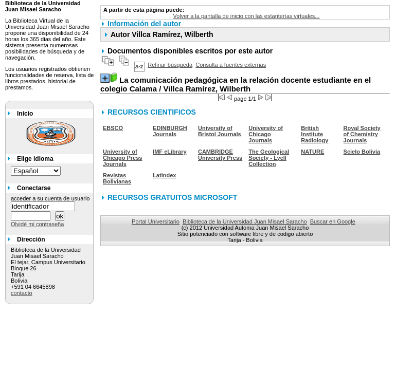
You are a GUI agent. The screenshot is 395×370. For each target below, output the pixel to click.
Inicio (25, 113)
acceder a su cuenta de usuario (50, 198)
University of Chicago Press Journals (122, 158)
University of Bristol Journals (219, 131)
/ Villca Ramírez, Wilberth (235, 84)
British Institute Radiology (314, 134)
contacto (21, 293)
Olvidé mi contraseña (37, 224)
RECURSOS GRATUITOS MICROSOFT (172, 197)
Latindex (164, 175)
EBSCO (113, 128)
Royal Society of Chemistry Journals (362, 134)
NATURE (312, 152)
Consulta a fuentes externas (230, 65)
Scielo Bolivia (362, 152)
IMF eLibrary (169, 152)
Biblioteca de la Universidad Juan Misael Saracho (245, 221)
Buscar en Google (332, 221)
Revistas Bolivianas (117, 178)
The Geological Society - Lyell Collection (268, 158)
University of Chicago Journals (265, 134)
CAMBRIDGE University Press (220, 155)
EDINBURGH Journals (170, 131)
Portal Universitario (155, 221)
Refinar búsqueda (170, 65)
